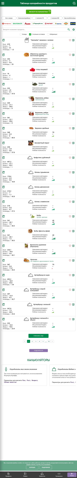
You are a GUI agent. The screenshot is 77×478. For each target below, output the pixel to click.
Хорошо (32, 467)
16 (48, 341)
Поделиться (38, 350)
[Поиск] (74, 3)
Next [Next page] (52, 341)
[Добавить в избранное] (70, 40)
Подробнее (46, 467)
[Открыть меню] (3, 3)
